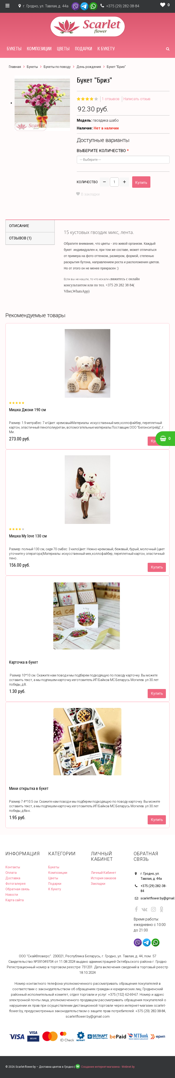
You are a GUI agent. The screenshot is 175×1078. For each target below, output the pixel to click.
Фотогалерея (15, 883)
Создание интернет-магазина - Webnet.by (108, 1066)
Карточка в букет (23, 662)
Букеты (14, 48)
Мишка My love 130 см (28, 536)
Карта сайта (14, 900)
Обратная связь (17, 889)
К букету (106, 48)
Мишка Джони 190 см (27, 409)
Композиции (39, 48)
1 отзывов (110, 99)
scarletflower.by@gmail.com (155, 898)
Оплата (11, 872)
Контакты (12, 867)
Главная (15, 67)
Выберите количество (101, 150)
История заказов (103, 878)
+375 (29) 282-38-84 (122, 6)
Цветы (63, 48)
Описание (19, 226)
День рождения (89, 67)
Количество (87, 182)
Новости (11, 894)
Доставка (12, 878)
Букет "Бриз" (116, 67)
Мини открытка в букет (29, 788)
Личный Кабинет (103, 872)
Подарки (83, 48)
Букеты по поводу (57, 67)
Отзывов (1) (20, 238)
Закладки (98, 883)
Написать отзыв (137, 99)
